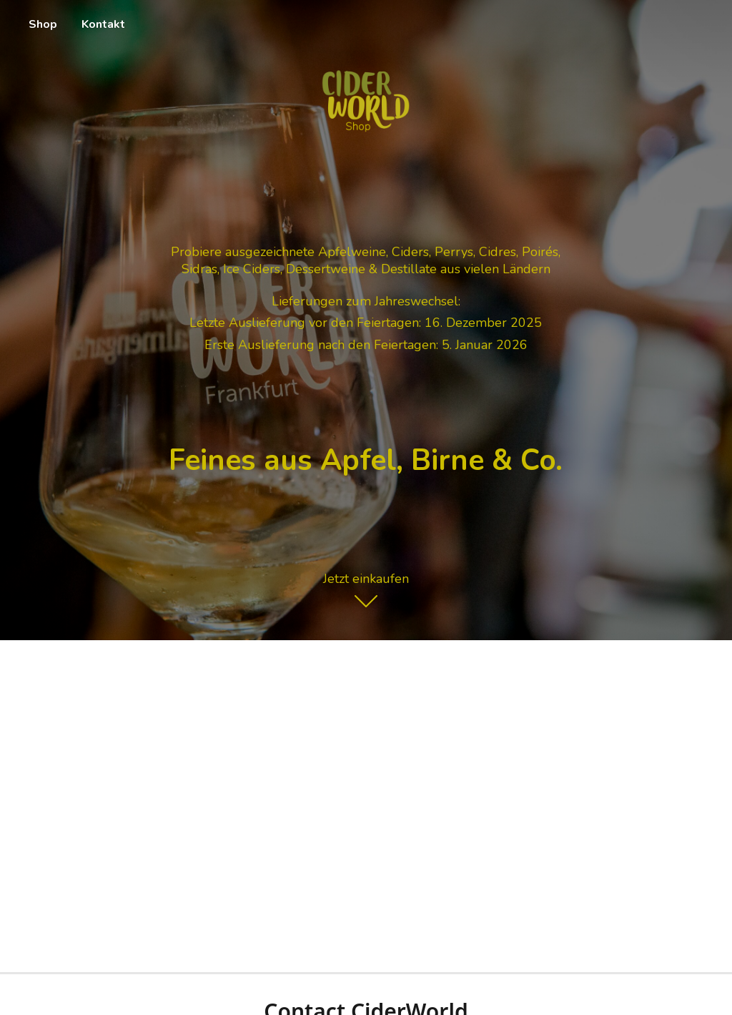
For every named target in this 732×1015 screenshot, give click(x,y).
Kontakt (103, 24)
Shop (43, 24)
